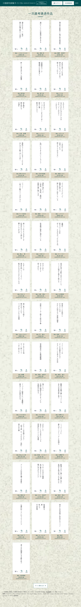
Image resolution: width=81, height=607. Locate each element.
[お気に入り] (16, 49)
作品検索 (48, 592)
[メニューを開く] (76, 3)
